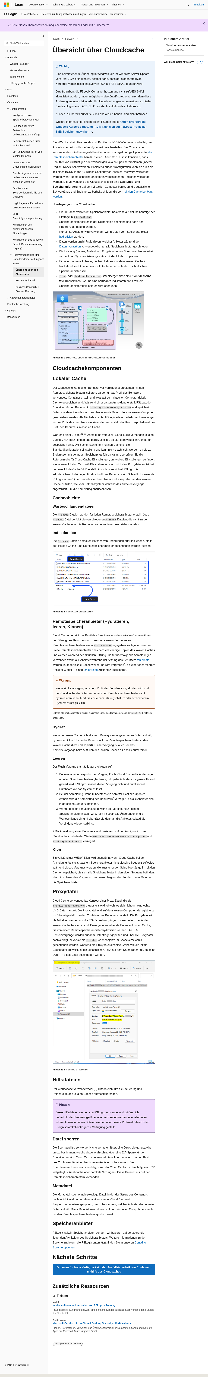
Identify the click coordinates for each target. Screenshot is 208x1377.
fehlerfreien (91, 669)
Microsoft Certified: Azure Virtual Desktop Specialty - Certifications (92, 1323)
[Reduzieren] (43, 36)
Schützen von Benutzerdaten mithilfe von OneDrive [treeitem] (27, 192)
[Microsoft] (6, 4)
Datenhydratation (70, 246)
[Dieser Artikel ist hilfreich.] (197, 62)
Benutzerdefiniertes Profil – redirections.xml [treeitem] (27, 143)
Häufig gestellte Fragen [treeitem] (22, 83)
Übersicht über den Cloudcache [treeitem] (26, 272)
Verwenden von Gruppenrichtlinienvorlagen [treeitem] (27, 164)
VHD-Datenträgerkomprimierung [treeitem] (27, 216)
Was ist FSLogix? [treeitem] (19, 63)
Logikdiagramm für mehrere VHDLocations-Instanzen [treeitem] (28, 205)
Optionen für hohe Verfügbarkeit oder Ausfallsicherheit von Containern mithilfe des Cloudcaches (103, 1269)
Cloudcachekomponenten (181, 45)
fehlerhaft (143, 660)
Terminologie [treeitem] (17, 76)
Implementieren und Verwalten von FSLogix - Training (84, 1305)
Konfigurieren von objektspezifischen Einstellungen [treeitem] (23, 229)
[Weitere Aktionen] (152, 39)
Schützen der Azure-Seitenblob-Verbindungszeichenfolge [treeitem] (26, 130)
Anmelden (198, 4)
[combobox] (24, 43)
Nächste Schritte (175, 50)
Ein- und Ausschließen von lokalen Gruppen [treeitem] (27, 154)
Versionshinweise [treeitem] (19, 70)
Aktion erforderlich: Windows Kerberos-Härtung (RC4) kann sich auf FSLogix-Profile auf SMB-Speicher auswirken (101, 126)
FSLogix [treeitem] (11, 51)
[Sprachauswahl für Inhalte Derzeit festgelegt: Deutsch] (12, 1371)
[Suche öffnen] (187, 5)
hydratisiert (66, 236)
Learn (56, 38)
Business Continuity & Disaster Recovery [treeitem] (27, 289)
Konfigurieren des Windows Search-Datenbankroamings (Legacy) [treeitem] (28, 244)
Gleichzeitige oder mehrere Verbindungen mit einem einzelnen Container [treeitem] (27, 177)
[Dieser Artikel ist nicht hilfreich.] (201, 62)
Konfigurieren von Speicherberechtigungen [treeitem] (26, 117)
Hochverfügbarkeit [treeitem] (25, 280)
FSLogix (69, 38)
